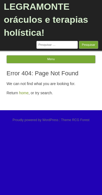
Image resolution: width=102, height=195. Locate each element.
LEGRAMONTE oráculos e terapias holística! (46, 19)
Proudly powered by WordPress (35, 120)
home (24, 93)
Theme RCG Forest (75, 120)
